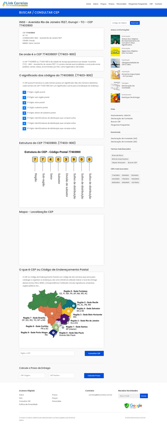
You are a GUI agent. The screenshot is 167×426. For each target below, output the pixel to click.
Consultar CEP (25, 401)
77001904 (125, 179)
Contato (158, 4)
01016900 (125, 175)
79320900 (135, 179)
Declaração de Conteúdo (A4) (124, 138)
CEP (151, 4)
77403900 (116, 175)
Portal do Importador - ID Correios (131, 75)
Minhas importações (120, 159)
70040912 (134, 175)
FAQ (20, 398)
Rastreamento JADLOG (120, 115)
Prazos (111, 4)
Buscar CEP (115, 122)
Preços (103, 4)
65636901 (125, 182)
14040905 (115, 179)
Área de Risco (117, 155)
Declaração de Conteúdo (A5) (124, 142)
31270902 (135, 182)
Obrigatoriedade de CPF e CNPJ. (130, 63)
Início (88, 4)
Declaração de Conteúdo (128, 87)
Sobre (95, 4)
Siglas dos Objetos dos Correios (130, 52)
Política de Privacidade (28, 404)
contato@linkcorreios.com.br (100, 395)
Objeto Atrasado (118, 162)
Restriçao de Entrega (131, 97)
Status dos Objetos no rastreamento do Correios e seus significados (131, 42)
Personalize (121, 4)
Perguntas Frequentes (137, 4)
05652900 (116, 182)
